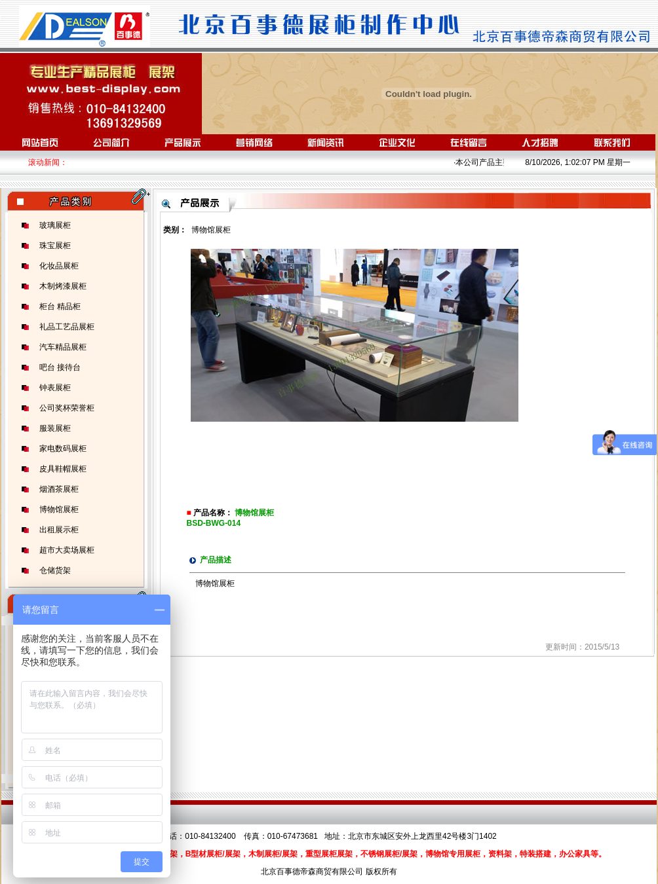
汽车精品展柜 (63, 347)
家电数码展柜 (63, 448)
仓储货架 (55, 570)
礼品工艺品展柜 (66, 326)
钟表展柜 (55, 387)
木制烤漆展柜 (63, 286)
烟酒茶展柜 (59, 489)
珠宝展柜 (55, 245)
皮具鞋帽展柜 (63, 468)
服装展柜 (55, 428)
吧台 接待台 (60, 367)
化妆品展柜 (59, 265)
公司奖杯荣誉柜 (66, 408)
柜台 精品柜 (60, 306)
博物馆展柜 (59, 509)
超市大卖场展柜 (66, 550)
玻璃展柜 (55, 225)
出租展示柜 (59, 529)
